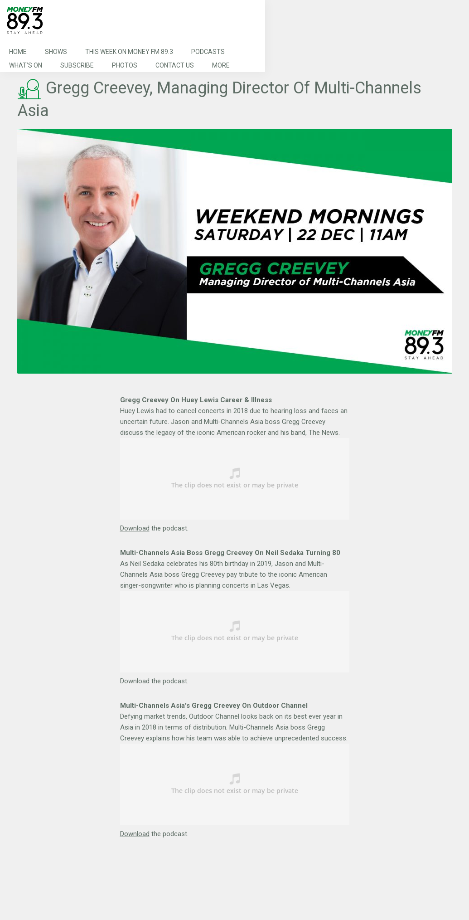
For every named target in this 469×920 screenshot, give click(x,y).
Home (18, 51)
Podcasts (208, 51)
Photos (124, 65)
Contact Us (174, 65)
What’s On (25, 65)
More (221, 65)
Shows (56, 51)
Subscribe (77, 65)
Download (135, 528)
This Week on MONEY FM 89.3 (129, 51)
